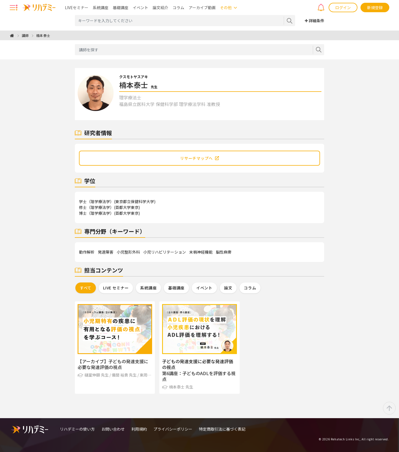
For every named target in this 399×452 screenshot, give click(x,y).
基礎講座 (120, 7)
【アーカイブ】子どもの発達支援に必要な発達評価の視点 (113, 364)
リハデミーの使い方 (77, 429)
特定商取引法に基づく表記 (222, 429)
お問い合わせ (113, 429)
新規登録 (375, 7)
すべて (85, 288)
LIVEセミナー (76, 7)
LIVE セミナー (116, 288)
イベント (140, 7)
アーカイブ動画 (202, 7)
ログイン (343, 7)
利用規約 (139, 429)
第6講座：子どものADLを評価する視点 (199, 376)
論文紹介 (160, 7)
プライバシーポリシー (173, 429)
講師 (25, 35)
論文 (228, 288)
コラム (178, 7)
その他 (226, 7)
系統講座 (100, 7)
